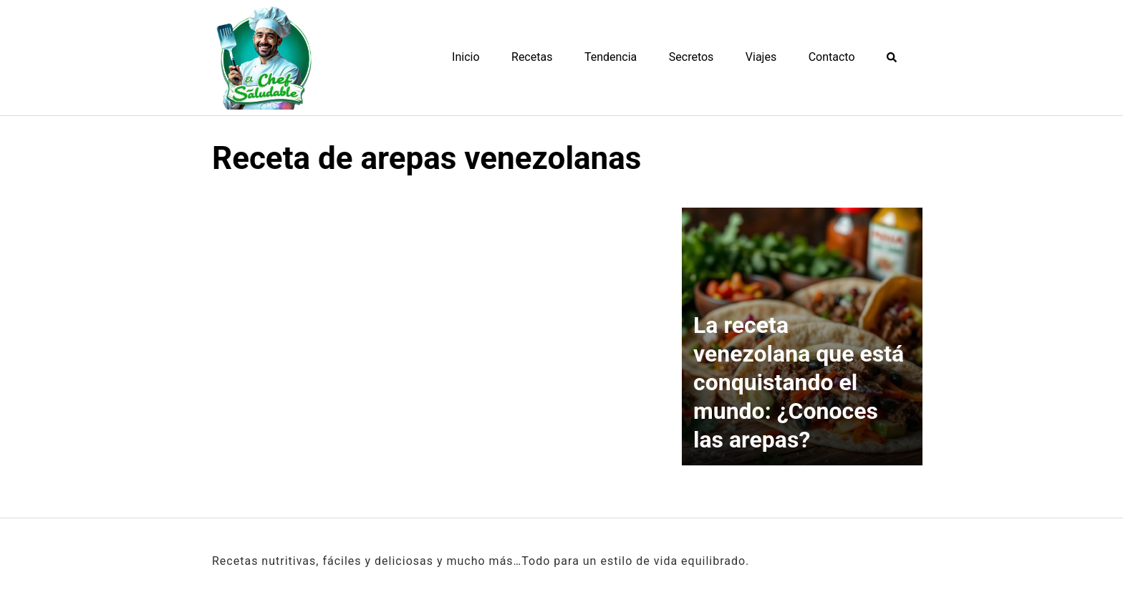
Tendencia (610, 57)
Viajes (761, 57)
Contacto (832, 57)
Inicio (465, 57)
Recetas (531, 57)
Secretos (691, 57)
